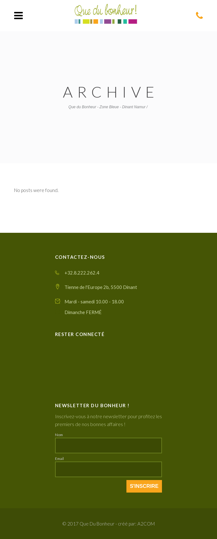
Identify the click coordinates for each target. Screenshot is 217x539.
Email (59, 458)
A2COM (146, 523)
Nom (59, 434)
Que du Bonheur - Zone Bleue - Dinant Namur (107, 107)
